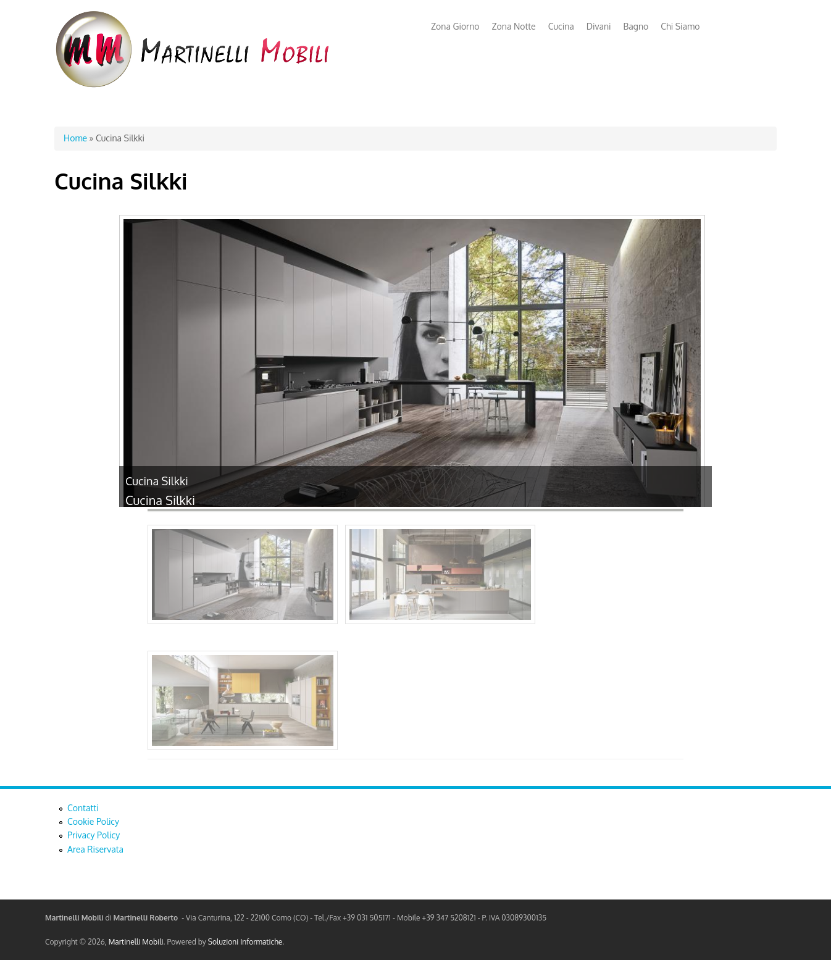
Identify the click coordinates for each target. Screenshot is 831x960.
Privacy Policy (93, 835)
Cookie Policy (93, 821)
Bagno (636, 26)
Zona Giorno (455, 26)
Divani (599, 26)
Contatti (83, 808)
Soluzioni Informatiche (245, 941)
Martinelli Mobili (136, 941)
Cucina (561, 26)
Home (75, 138)
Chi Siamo (680, 26)
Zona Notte (514, 26)
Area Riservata (95, 849)
